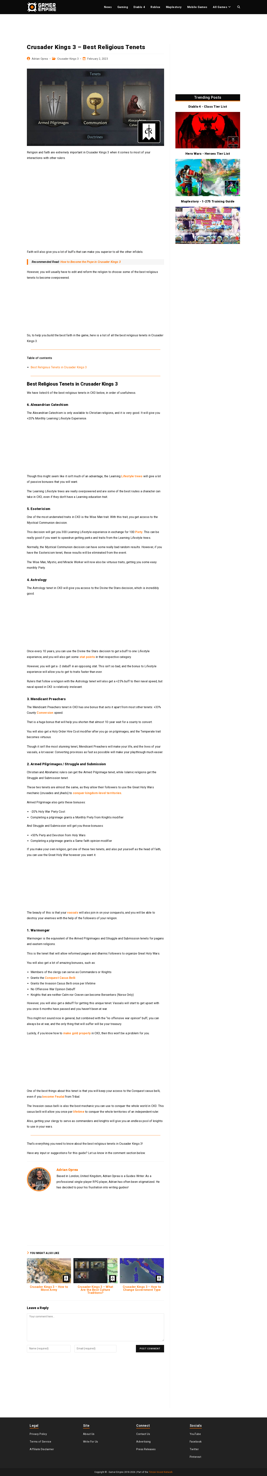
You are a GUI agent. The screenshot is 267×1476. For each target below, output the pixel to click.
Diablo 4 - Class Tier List (207, 106)
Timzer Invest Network (161, 1472)
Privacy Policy (38, 1433)
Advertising (143, 1441)
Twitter (194, 1449)
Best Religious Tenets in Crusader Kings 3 (59, 367)
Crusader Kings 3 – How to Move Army (49, 1288)
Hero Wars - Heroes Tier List (207, 153)
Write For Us (90, 1441)
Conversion (45, 712)
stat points (87, 657)
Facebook (196, 1441)
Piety (138, 532)
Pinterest (195, 1456)
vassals (72, 912)
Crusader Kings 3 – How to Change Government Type (142, 1288)
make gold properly (77, 1033)
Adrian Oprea (40, 58)
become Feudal (53, 1096)
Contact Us (143, 1433)
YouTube (195, 1433)
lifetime (78, 1111)
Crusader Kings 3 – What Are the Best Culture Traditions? (95, 1289)
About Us (89, 1433)
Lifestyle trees (131, 476)
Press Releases (146, 1449)
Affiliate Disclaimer (42, 1449)
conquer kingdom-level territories (97, 793)
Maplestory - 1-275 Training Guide (207, 201)
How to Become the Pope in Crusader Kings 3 (90, 262)
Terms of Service (40, 1441)
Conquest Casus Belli (60, 978)
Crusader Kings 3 (68, 58)
